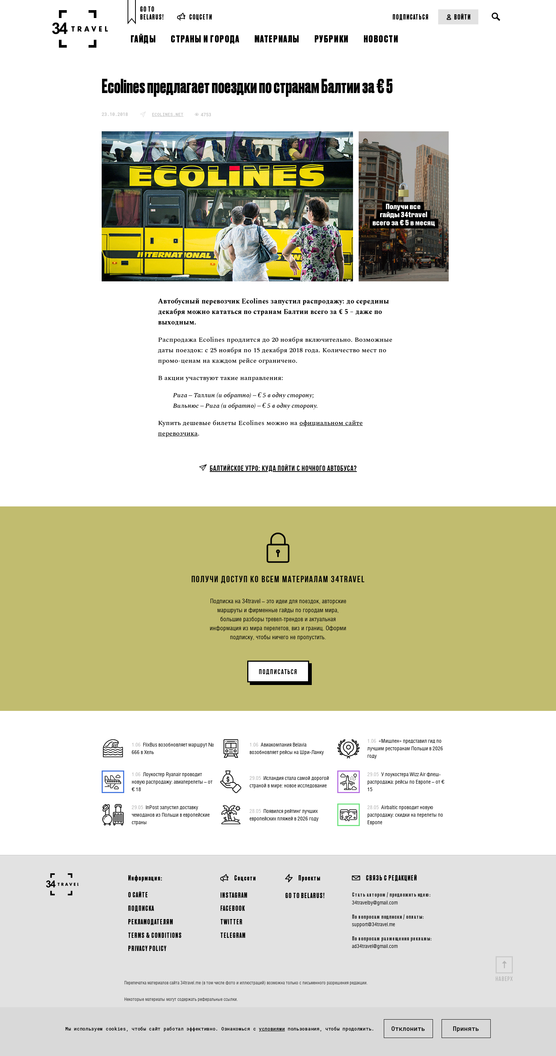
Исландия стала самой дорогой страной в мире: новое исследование (289, 781)
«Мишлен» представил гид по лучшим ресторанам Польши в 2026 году (405, 748)
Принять (466, 1028)
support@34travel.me (373, 924)
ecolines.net (167, 114)
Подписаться (410, 16)
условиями (272, 1029)
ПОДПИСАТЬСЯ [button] (278, 672)
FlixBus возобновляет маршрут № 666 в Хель (173, 748)
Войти (458, 16)
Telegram (233, 935)
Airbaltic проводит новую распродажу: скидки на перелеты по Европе (405, 814)
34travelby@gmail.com (375, 903)
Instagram (234, 895)
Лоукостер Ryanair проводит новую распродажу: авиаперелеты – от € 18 (172, 781)
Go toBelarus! (152, 13)
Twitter (231, 921)
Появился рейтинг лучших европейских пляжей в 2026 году (284, 814)
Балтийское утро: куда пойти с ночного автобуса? (283, 468)
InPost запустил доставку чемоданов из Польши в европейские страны (171, 814)
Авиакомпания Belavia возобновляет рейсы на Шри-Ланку (286, 748)
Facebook (232, 908)
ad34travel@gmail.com (375, 946)
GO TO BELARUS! (305, 895)
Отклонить (408, 1028)
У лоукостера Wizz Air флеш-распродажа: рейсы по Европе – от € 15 (405, 781)
